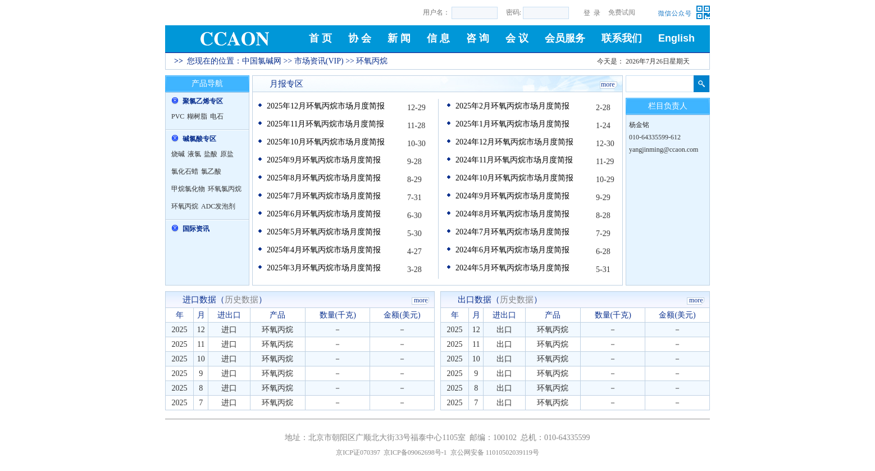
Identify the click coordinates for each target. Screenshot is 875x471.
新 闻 (399, 38)
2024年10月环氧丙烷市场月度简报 (514, 178)
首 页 (320, 38)
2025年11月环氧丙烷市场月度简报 (325, 124)
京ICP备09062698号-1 (415, 452)
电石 (217, 116)
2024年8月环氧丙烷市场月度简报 (512, 214)
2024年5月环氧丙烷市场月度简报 (512, 268)
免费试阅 (621, 12)
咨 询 (477, 38)
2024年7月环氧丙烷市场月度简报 (512, 232)
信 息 (438, 38)
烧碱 (178, 154)
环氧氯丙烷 (224, 189)
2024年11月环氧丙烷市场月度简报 (514, 160)
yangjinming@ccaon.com (663, 149)
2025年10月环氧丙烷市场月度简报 (326, 142)
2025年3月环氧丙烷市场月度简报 (324, 268)
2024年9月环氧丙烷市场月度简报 (512, 196)
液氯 (194, 154)
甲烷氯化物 (188, 189)
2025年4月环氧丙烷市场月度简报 (324, 250)
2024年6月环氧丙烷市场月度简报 (512, 250)
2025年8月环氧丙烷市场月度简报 (324, 178)
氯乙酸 (211, 171)
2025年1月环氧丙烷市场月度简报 (512, 124)
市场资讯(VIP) (319, 61)
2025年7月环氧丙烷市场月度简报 (324, 196)
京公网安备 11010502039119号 (494, 452)
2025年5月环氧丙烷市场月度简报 (324, 232)
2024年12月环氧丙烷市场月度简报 (514, 142)
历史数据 (241, 299)
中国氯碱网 (261, 61)
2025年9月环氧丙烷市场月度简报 (324, 160)
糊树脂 (197, 116)
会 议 (516, 38)
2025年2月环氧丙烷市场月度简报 (512, 106)
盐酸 (210, 154)
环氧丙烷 (184, 206)
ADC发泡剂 (218, 206)
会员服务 (565, 38)
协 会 (359, 38)
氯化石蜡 (184, 171)
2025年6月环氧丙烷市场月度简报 (324, 214)
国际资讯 (196, 229)
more (608, 84)
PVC (177, 116)
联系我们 (621, 38)
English (676, 38)
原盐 (227, 154)
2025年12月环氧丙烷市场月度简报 (326, 106)
